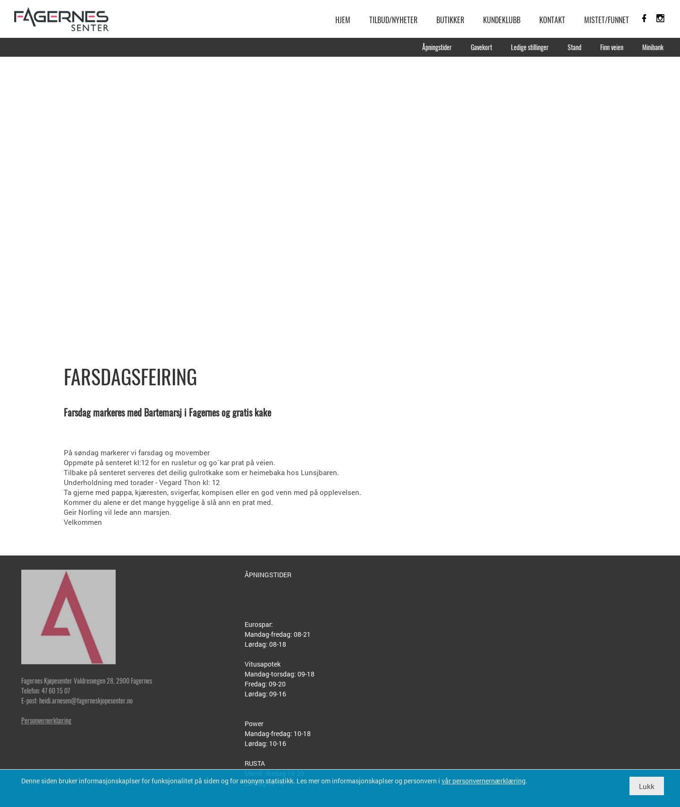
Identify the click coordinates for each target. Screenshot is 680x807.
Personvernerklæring (46, 720)
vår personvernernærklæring (484, 780)
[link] (61, 19)
